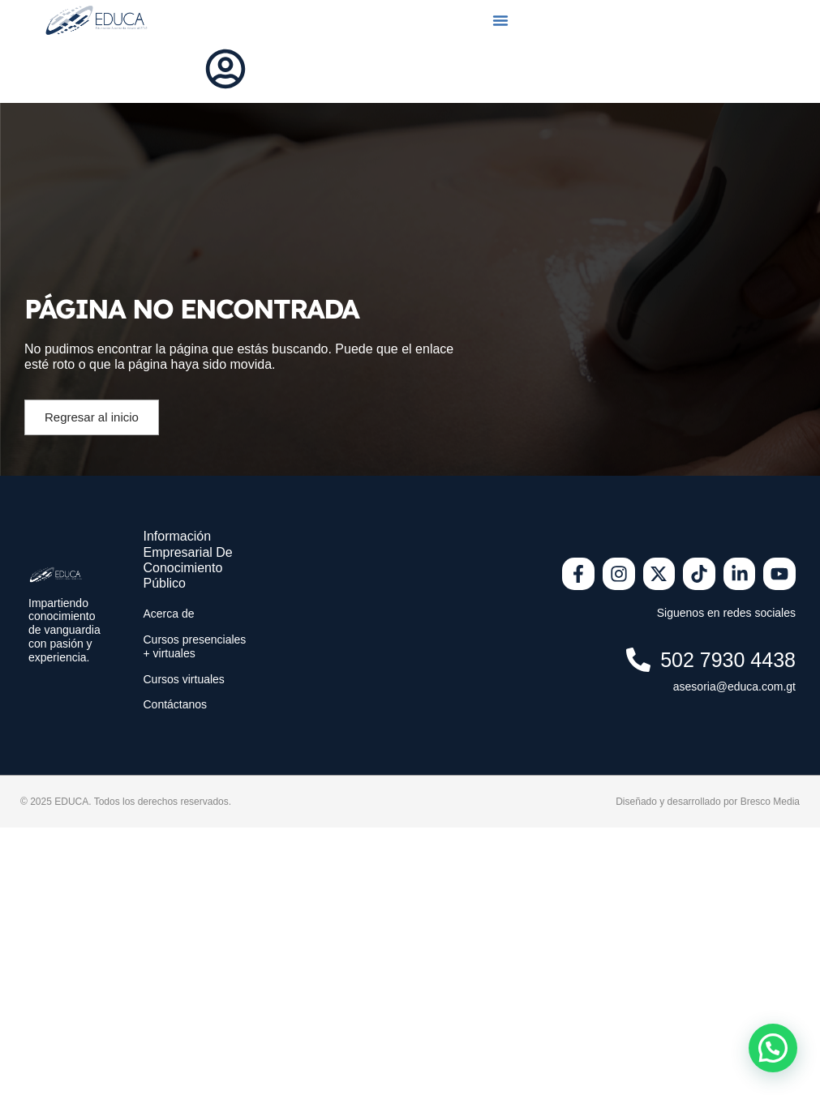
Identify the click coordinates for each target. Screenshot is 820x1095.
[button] (500, 20)
